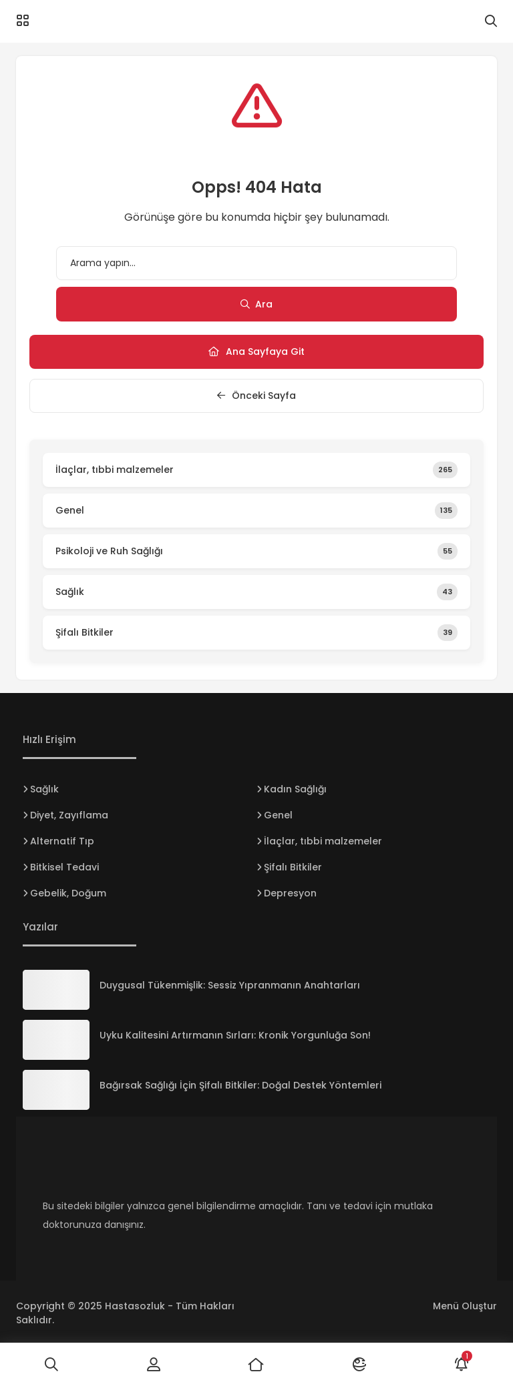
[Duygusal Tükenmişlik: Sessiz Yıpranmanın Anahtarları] (56, 990)
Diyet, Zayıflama (69, 815)
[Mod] (359, 1365)
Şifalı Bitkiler (293, 867)
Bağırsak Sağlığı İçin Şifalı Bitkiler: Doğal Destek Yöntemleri (240, 1085)
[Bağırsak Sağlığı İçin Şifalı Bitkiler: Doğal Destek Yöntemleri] (56, 1090)
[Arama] (491, 21)
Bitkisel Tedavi (64, 867)
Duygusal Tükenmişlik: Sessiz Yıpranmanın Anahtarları (230, 985)
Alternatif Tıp (62, 841)
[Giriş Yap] (154, 1365)
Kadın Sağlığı (295, 789)
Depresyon (290, 893)
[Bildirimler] (461, 1365)
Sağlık (44, 789)
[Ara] (51, 1365)
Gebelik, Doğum (68, 893)
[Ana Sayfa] (256, 1365)
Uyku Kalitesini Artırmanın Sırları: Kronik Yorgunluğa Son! (235, 1035)
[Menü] (22, 20)
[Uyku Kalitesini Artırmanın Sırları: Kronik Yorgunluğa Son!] (56, 1040)
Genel (278, 815)
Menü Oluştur (465, 1306)
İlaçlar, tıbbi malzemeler (323, 841)
